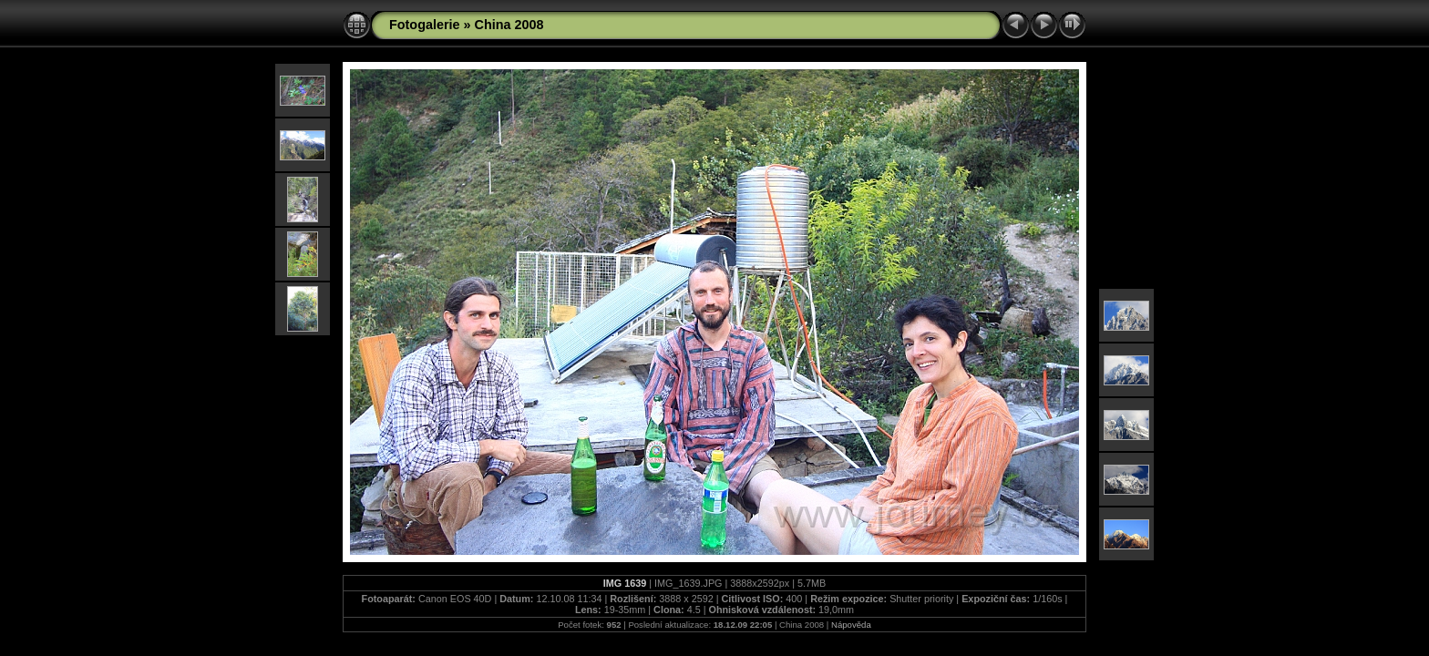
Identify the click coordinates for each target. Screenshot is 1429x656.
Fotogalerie (424, 24)
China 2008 (509, 24)
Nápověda (851, 625)
